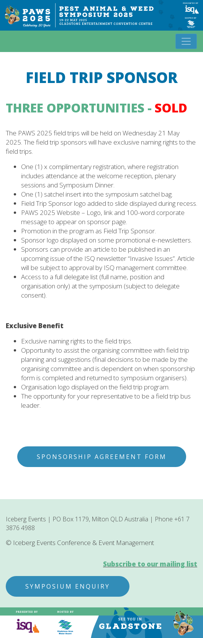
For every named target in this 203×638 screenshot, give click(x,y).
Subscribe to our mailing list (150, 564)
